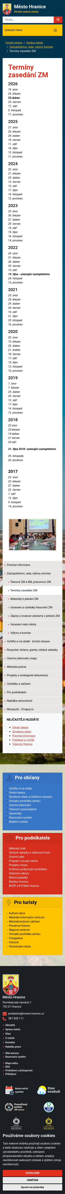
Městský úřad (17, 848)
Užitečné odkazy (19, 873)
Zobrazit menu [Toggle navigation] (14, 30)
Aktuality (10, 1025)
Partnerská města (20, 946)
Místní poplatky (18, 877)
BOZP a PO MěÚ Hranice (24, 885)
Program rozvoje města (23, 861)
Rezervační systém (20, 817)
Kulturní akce (17, 913)
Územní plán (16, 856)
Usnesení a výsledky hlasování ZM (30, 607)
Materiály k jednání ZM (23, 599)
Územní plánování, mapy (21, 658)
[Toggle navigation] (55, 30)
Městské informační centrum (27, 917)
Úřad (7, 1033)
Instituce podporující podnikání (28, 869)
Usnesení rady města (22, 624)
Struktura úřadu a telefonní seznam (30, 796)
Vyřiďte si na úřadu (20, 788)
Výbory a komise (19, 633)
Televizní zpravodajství (23, 809)
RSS (7, 1066)
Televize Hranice (22, 744)
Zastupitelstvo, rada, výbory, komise (31, 47)
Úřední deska (20, 727)
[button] (58, 19)
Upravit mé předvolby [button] (32, 1187)
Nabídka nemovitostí (18, 700)
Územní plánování (20, 805)
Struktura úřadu (21, 731)
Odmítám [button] (32, 1180)
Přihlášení (10, 1074)
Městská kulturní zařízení (24, 921)
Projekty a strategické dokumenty (26, 675)
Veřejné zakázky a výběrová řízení (29, 852)
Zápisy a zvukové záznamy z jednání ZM (34, 616)
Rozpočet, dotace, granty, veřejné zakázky (31, 649)
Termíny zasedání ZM (22, 590)
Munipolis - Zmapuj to (19, 709)
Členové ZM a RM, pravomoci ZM (29, 582)
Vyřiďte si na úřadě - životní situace (27, 641)
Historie (14, 942)
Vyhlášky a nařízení (18, 683)
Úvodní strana (13, 42)
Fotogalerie (16, 938)
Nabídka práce (13, 1046)
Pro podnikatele (15, 692)
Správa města (34, 42)
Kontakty (10, 1042)
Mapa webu (11, 1063)
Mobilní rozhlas (18, 821)
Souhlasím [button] (32, 1173)
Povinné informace (17, 565)
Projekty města (18, 865)
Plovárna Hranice (19, 925)
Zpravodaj (15, 813)
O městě (9, 1038)
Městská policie (15, 666)
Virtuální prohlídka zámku (24, 801)
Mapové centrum (19, 929)
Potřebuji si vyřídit (23, 740)
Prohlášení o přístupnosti (19, 1070)
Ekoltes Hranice (18, 881)
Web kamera (12, 1053)
